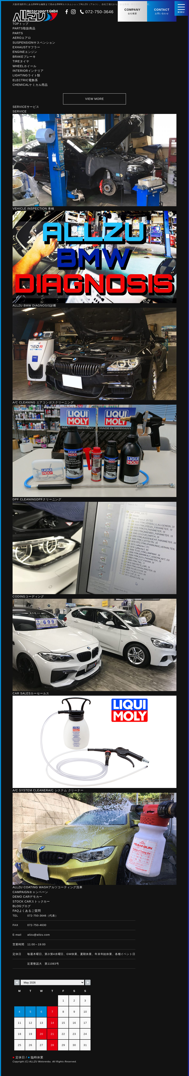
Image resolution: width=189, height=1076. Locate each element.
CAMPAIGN (30, 892)
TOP (20, 23)
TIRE (21, 61)
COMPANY (132, 11)
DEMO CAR (27, 896)
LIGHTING (26, 75)
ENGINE (25, 51)
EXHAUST (26, 47)
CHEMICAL (30, 84)
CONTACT (161, 11)
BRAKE (24, 56)
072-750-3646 (99, 11)
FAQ (27, 910)
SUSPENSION (34, 42)
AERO (22, 37)
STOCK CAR (31, 901)
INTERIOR (28, 70)
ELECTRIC (25, 80)
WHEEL (24, 66)
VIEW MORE (94, 98)
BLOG (22, 906)
